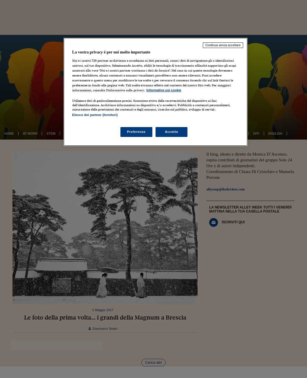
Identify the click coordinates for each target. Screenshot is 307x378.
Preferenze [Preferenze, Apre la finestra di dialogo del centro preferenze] (136, 131)
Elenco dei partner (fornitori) (95, 115)
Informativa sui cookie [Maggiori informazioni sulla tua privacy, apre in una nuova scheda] (164, 90)
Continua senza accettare (223, 45)
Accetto (171, 131)
